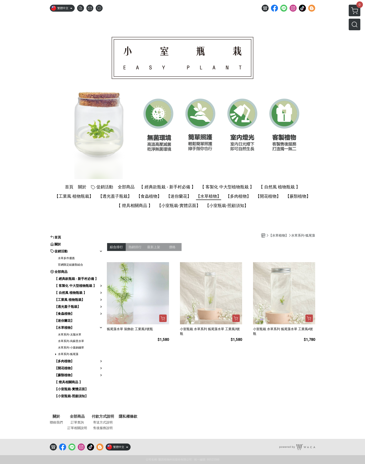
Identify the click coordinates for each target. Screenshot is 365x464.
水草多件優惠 (66, 258)
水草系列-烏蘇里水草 (71, 341)
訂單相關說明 (77, 428)
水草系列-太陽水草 (69, 334)
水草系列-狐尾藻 (68, 354)
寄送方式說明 (103, 422)
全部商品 (77, 416)
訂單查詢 (77, 422)
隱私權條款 (128, 416)
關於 (56, 416)
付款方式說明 (103, 416)
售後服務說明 (103, 428)
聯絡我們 (56, 422)
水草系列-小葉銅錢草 (71, 347)
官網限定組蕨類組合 (70, 264)
